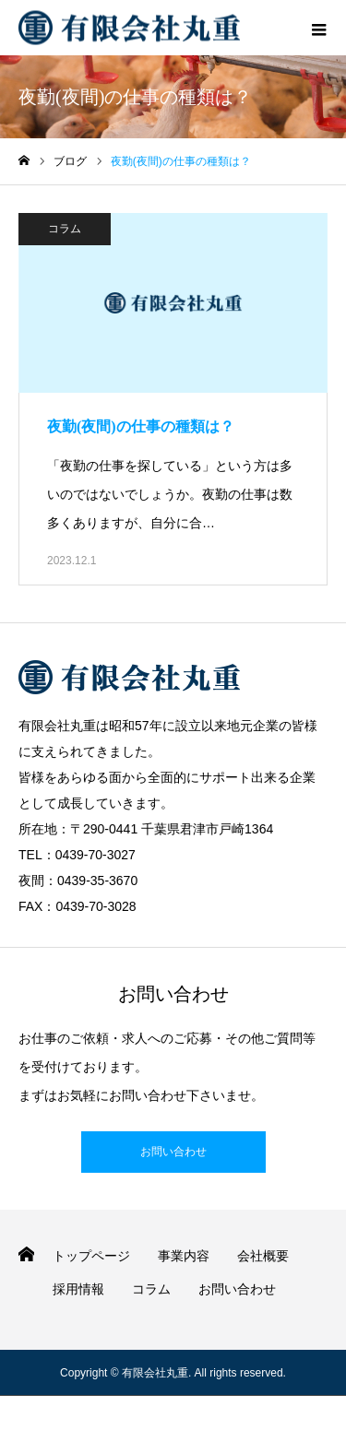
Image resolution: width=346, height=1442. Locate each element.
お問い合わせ (173, 1151)
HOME (26, 1254)
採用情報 (78, 1289)
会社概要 (263, 1255)
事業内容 (183, 1255)
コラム (64, 228)
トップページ (91, 1255)
